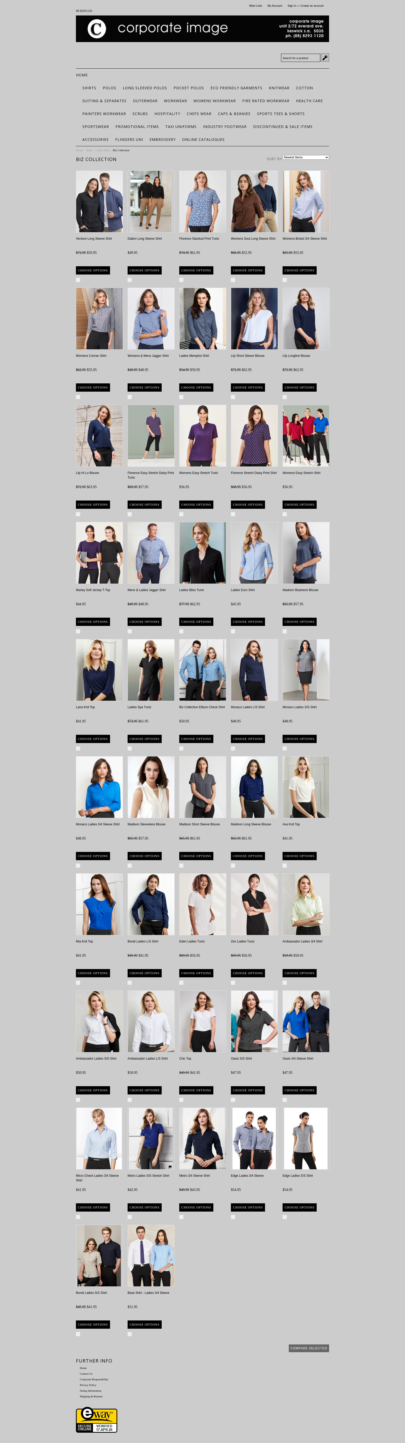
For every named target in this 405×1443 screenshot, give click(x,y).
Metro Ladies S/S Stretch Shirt (148, 1176)
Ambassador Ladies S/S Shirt (96, 1058)
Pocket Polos (189, 87)
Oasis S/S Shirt (241, 1058)
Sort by (274, 158)
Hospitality (167, 113)
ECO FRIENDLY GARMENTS (236, 87)
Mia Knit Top (84, 941)
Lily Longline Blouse (296, 356)
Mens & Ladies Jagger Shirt (147, 590)
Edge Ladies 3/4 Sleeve (247, 1176)
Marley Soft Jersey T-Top (93, 590)
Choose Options (93, 270)
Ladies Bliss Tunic (191, 590)
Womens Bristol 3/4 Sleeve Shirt (305, 238)
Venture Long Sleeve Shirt (94, 238)
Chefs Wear (199, 113)
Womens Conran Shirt (91, 356)
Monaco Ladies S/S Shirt (300, 707)
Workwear (175, 100)
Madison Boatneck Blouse (300, 590)
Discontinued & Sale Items (283, 126)
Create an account (312, 5)
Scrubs (140, 113)
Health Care (309, 100)
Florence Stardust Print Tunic (199, 238)
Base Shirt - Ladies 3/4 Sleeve (148, 1293)
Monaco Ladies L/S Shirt (248, 707)
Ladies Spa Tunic (139, 707)
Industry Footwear (225, 126)
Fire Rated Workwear (266, 100)
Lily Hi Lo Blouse (87, 473)
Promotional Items (137, 126)
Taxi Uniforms (181, 126)
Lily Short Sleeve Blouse (247, 356)
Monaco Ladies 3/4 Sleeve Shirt (98, 824)
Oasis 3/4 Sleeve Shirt (298, 1058)
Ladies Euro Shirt (243, 590)
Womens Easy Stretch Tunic (198, 473)
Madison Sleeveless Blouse (147, 824)
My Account (275, 5)
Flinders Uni (129, 139)
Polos (109, 87)
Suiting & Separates (104, 100)
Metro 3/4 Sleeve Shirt (194, 1176)
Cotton (304, 87)
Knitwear (279, 87)
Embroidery (163, 139)
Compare (89, 280)
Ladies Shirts (102, 150)
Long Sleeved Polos (145, 87)
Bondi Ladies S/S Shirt (91, 1293)
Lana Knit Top (85, 707)
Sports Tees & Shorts (281, 113)
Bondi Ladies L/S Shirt (143, 941)
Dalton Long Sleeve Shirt (145, 238)
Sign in (291, 5)
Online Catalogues (203, 139)
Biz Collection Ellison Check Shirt (202, 707)
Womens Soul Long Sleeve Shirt (253, 238)
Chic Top (185, 1058)
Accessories (95, 139)
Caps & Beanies (234, 113)
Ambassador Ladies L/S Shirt (148, 1058)
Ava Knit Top (291, 824)
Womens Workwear (214, 100)
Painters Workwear (104, 113)
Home (79, 150)
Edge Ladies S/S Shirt (298, 1176)
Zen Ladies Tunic (242, 941)
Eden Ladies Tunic (192, 941)
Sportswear (95, 126)
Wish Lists (255, 5)
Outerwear (145, 100)
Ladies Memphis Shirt (194, 356)
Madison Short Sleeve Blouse (199, 824)
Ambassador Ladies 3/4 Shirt (302, 941)
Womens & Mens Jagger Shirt (148, 356)
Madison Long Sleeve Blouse (251, 824)
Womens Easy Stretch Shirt (302, 473)
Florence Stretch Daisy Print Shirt (254, 473)
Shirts (89, 87)
